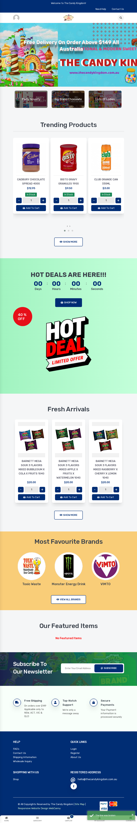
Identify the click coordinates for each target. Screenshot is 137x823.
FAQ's (16, 748)
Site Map (80, 804)
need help (101, 9)
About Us (75, 757)
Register (75, 753)
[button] (65, 230)
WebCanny (55, 808)
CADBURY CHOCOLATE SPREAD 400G (31, 181)
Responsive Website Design (33, 808)
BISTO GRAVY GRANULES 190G (68, 181)
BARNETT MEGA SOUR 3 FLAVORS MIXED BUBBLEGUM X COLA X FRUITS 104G (32, 467)
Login (73, 748)
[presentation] (67, 226)
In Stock (31, 194)
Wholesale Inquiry (22, 761)
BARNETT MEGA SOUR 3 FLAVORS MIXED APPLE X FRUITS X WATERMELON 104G (68, 469)
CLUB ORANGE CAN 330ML (106, 181)
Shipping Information (25, 757)
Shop (16, 779)
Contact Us (19, 753)
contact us (118, 9)
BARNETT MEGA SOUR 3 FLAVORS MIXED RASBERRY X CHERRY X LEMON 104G (105, 469)
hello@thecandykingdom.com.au (97, 779)
